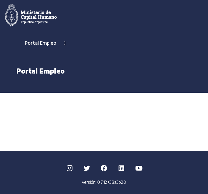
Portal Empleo (45, 43)
